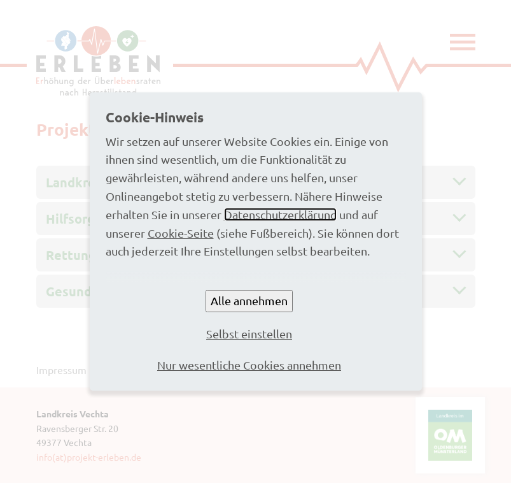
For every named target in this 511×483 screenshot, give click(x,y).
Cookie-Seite (181, 233)
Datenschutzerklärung (280, 214)
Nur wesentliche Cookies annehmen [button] (249, 364)
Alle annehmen (249, 300)
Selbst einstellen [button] (249, 333)
